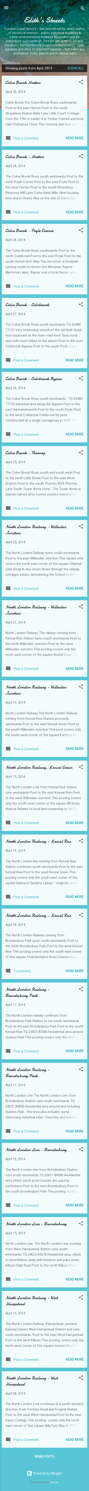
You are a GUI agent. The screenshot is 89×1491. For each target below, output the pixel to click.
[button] (81, 82)
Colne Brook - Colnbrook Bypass (33, 379)
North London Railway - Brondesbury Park (27, 992)
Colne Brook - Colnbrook (27, 305)
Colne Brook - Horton (24, 157)
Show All (75, 68)
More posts (44, 1456)
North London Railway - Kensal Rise (38, 841)
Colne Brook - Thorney (25, 453)
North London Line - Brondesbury (36, 1150)
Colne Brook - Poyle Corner (29, 230)
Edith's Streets (44, 20)
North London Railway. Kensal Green (38, 767)
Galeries (54, 1482)
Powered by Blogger (44, 1473)
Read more (75, 138)
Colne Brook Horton (22, 82)
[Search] (82, 9)
